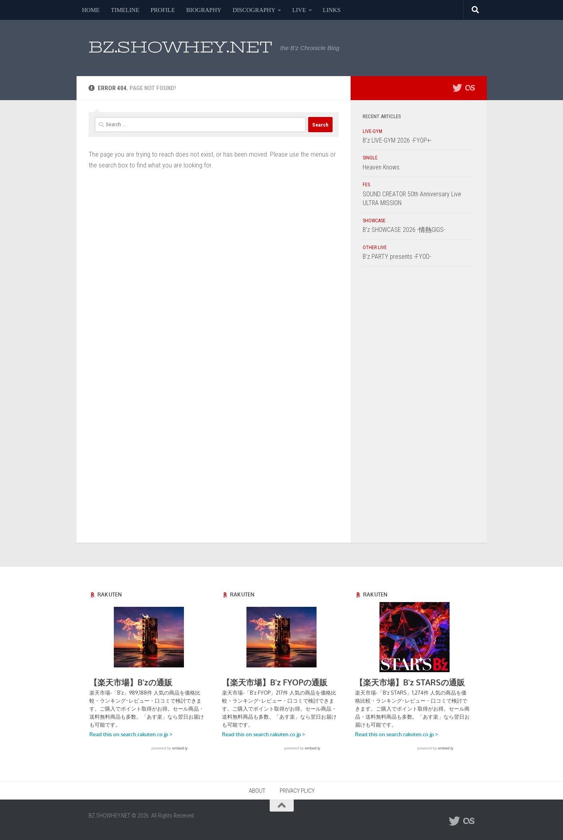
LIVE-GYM (372, 131)
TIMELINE (125, 10)
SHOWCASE (374, 221)
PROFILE (163, 10)
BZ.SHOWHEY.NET (180, 47)
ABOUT (257, 790)
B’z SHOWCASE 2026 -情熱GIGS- (404, 230)
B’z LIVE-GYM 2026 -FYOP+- (397, 140)
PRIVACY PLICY (297, 790)
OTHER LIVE (375, 247)
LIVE (299, 10)
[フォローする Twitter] (457, 88)
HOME (91, 10)
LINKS (332, 10)
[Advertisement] (419, 406)
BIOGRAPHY (204, 10)
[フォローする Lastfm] (470, 88)
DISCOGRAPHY (253, 10)
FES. (367, 184)
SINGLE (370, 158)
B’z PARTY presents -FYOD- (397, 256)
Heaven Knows (381, 167)
